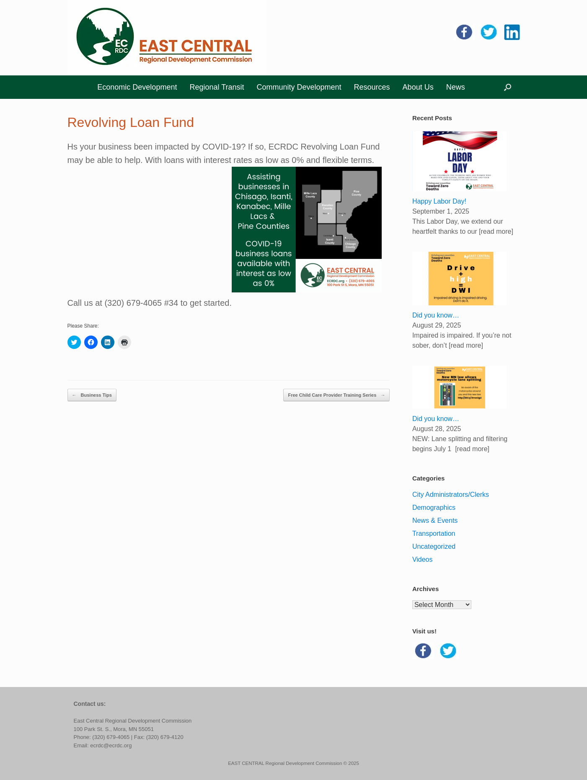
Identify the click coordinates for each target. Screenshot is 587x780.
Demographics (433, 507)
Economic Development (137, 87)
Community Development (298, 87)
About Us (418, 87)
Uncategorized (433, 546)
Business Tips (92, 395)
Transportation (433, 533)
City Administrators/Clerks (450, 494)
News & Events (435, 520)
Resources (372, 87)
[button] (507, 87)
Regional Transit (216, 87)
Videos (422, 559)
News (455, 87)
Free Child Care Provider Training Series (336, 395)
